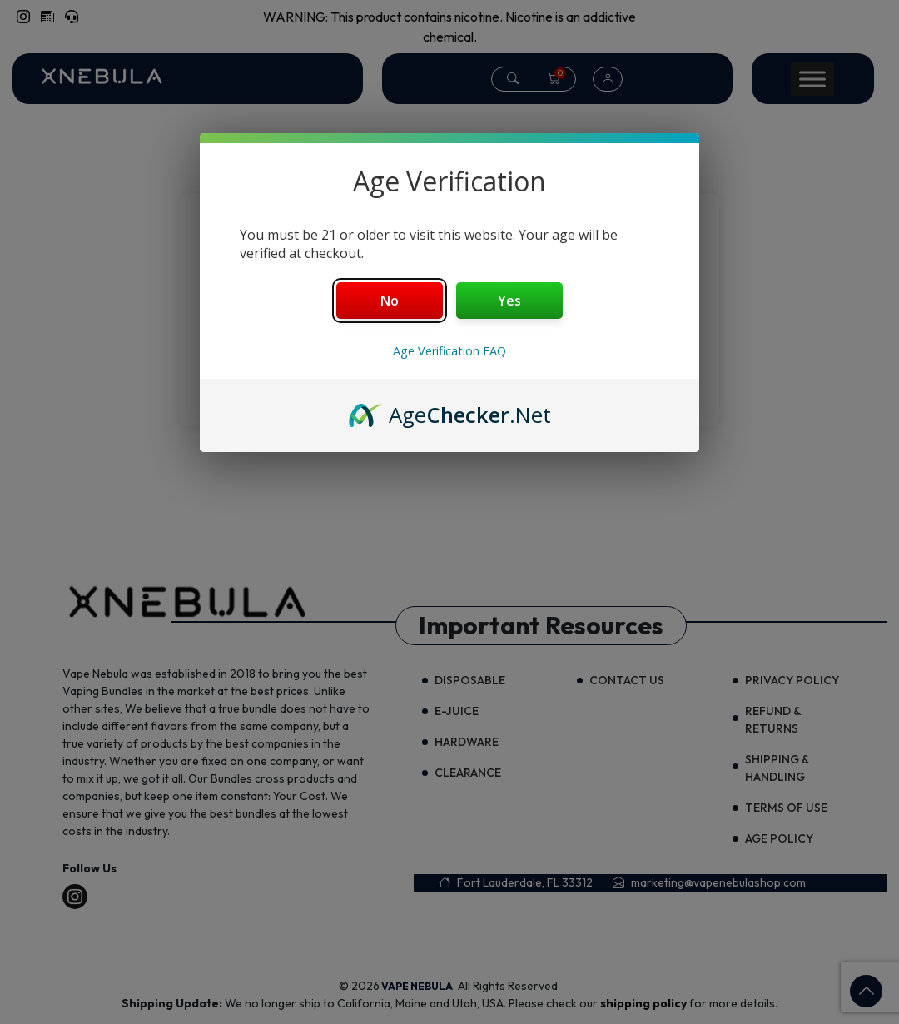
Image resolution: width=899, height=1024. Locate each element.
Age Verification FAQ (449, 351)
